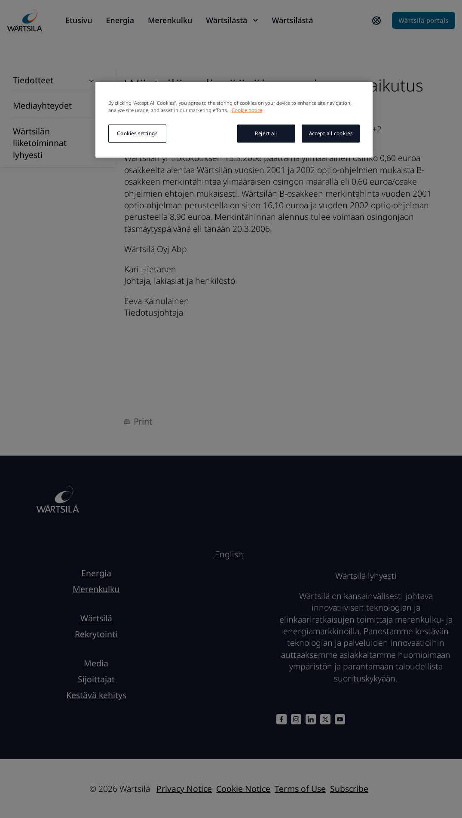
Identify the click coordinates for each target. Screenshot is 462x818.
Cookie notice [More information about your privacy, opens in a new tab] (247, 110)
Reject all (266, 133)
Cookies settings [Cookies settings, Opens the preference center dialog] (137, 133)
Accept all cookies (330, 133)
